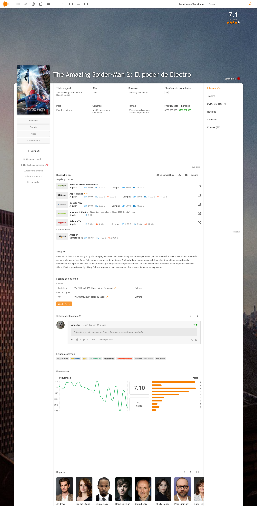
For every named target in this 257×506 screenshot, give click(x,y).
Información (213, 88)
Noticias (211, 111)
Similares (212, 119)
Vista (33, 134)
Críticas (213, 127)
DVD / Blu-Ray (216, 103)
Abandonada (33, 140)
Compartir (33, 151)
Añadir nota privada (33, 170)
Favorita (33, 127)
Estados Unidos (64, 110)
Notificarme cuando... (33, 159)
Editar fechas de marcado (35, 164)
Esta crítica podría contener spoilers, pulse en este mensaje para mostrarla (108, 332)
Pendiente (33, 120)
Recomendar (33, 182)
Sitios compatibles (165, 175)
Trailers (211, 96)
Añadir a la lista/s (33, 176)
